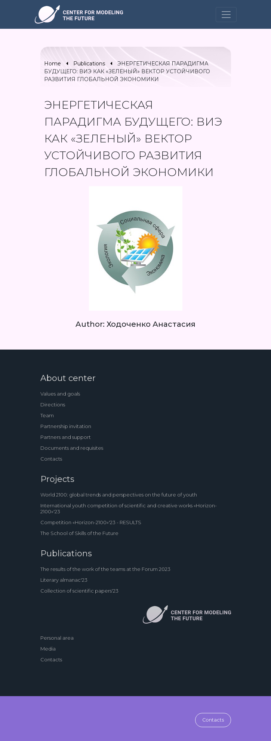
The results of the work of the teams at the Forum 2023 (105, 569)
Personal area (57, 638)
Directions (52, 405)
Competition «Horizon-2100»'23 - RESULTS (90, 522)
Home (52, 63)
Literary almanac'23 (63, 580)
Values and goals (60, 394)
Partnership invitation (65, 426)
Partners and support (65, 437)
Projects (57, 479)
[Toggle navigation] (226, 14)
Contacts (51, 459)
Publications (89, 63)
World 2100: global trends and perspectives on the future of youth (118, 495)
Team (47, 415)
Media (48, 649)
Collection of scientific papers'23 (79, 591)
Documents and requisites (71, 448)
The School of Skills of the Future (79, 533)
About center (68, 378)
